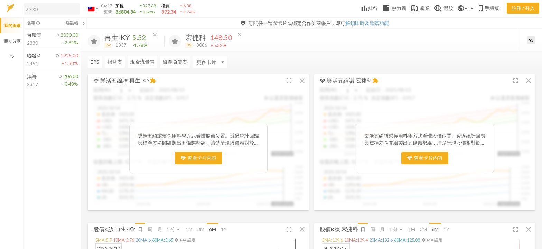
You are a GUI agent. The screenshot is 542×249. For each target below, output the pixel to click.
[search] (52, 9)
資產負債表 (175, 62)
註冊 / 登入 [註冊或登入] (523, 8)
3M (200, 229)
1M (189, 229)
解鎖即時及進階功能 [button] (367, 23)
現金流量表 (142, 62)
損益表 (115, 62)
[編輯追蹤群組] (11, 56)
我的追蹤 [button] (12, 25)
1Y (224, 229)
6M (212, 229)
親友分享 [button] (12, 41)
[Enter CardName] (210, 62)
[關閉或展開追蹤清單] (83, 23)
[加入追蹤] (94, 41)
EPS (95, 62)
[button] (50, 8)
